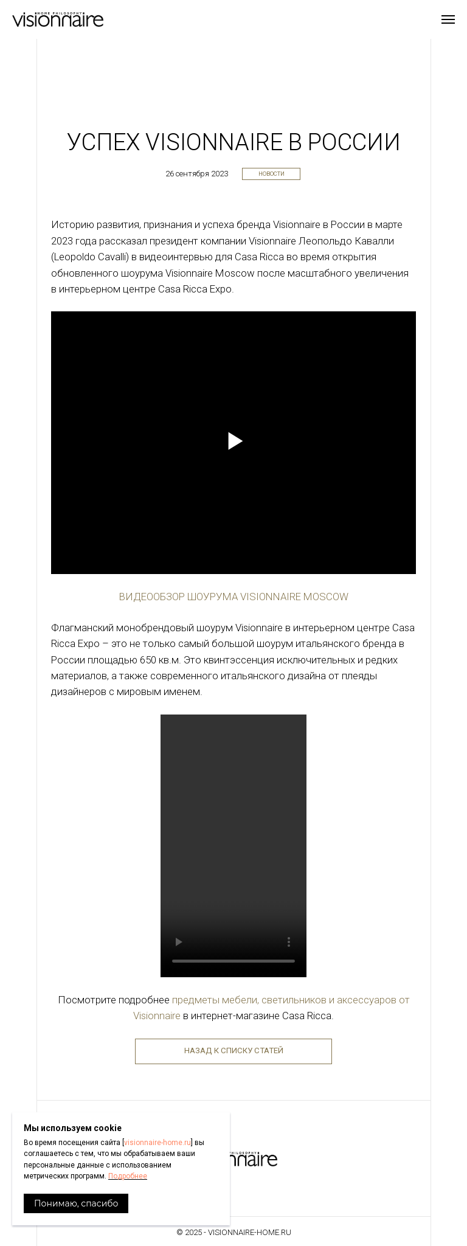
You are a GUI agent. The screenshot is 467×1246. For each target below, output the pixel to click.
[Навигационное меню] (448, 19)
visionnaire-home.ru (157, 1142)
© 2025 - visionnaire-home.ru (233, 1232)
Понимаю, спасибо (76, 1203)
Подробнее (127, 1176)
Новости (271, 173)
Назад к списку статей (233, 1050)
